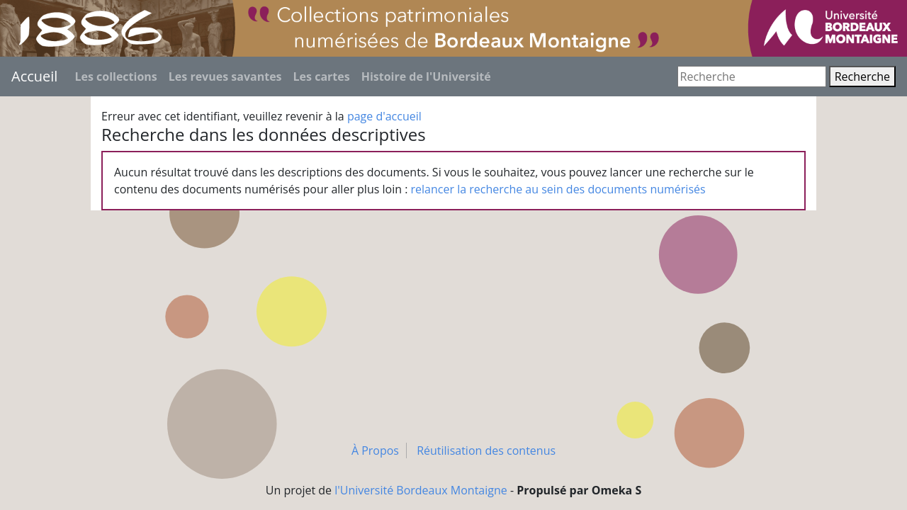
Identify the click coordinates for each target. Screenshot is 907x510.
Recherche (862, 76)
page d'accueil (384, 116)
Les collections (115, 76)
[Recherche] (751, 76)
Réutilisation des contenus (486, 450)
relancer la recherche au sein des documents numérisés (558, 189)
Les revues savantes (225, 76)
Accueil (34, 76)
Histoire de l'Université (426, 76)
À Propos (375, 450)
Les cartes (321, 76)
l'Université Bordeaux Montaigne (420, 490)
